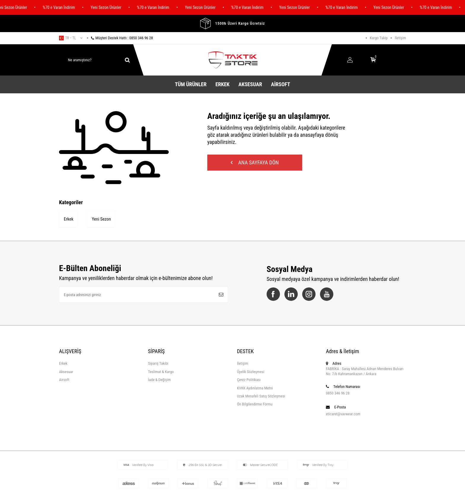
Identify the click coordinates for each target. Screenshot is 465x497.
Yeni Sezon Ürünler (108, 7)
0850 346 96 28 (338, 393)
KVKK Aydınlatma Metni (255, 388)
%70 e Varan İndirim (61, 7)
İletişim (400, 38)
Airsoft (280, 84)
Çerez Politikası (249, 380)
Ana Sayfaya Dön (255, 162)
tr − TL (70, 38)
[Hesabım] (350, 60)
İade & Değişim (159, 380)
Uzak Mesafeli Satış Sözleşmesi (261, 396)
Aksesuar (250, 84)
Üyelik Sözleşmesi (250, 371)
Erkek (222, 84)
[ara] (127, 60)
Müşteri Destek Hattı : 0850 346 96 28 (120, 38)
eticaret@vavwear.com (343, 414)
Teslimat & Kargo (161, 371)
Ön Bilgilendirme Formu (255, 404)
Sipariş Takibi (158, 363)
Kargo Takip (379, 38)
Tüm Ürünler (191, 84)
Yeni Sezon (101, 219)
